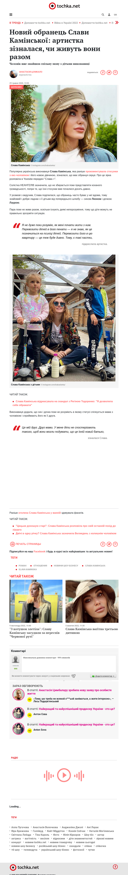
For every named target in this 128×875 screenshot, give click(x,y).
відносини (59, 838)
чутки (91, 849)
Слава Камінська (95, 565)
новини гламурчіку (61, 842)
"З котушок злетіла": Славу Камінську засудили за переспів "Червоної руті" (34, 633)
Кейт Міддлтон (56, 831)
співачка (101, 846)
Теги (14, 817)
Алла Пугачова (20, 827)
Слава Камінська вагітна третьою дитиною (92, 631)
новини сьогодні (85, 842)
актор (100, 834)
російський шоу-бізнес (52, 846)
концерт (16, 842)
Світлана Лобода (21, 834)
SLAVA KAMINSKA (28, 569)
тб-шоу (15, 849)
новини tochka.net (35, 842)
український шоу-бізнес (55, 849)
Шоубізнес (16, 87)
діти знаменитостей (80, 838)
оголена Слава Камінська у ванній (40, 512)
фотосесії (78, 849)
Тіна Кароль (42, 834)
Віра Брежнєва (20, 831)
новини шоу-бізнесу (66, 565)
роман (22, 565)
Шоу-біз (88, 834)
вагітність (30, 838)
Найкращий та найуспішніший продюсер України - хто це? (77, 708)
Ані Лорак (93, 827)
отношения (40, 565)
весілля (44, 838)
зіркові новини (104, 838)
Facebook (39, 551)
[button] (109, 14)
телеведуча (30, 849)
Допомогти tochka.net (37, 22)
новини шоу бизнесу (23, 846)
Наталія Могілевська (101, 831)
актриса (16, 838)
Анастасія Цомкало (30, 72)
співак (88, 846)
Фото (56, 834)
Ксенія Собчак (77, 831)
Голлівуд (38, 831)
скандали (75, 846)
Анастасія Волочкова (45, 827)
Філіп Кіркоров (71, 834)
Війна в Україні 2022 (66, 22)
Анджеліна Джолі (72, 827)
